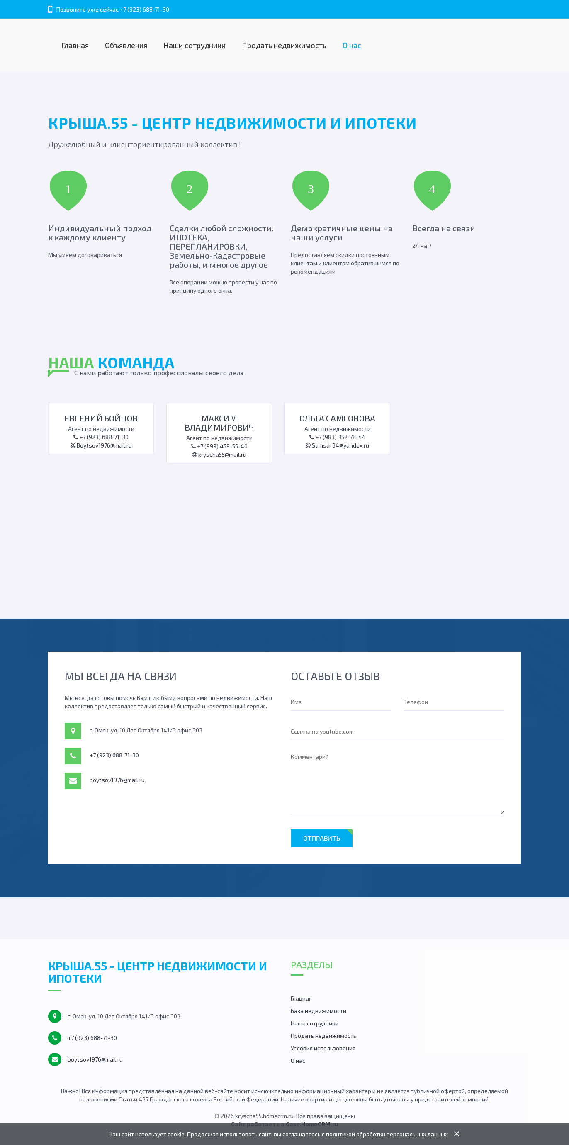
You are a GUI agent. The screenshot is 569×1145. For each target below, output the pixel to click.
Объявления (126, 45)
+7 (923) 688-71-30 (144, 9)
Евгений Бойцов (101, 418)
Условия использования (323, 1048)
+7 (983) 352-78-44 (337, 436)
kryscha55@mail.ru (219, 454)
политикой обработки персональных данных (387, 1134)
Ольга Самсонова (337, 418)
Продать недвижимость (284, 45)
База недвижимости (318, 1010)
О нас (352, 45)
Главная (75, 45)
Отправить (321, 838)
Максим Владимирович (219, 422)
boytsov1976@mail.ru (117, 779)
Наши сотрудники (194, 45)
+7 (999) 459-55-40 (219, 446)
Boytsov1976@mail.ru (101, 445)
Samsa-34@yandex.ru (337, 445)
